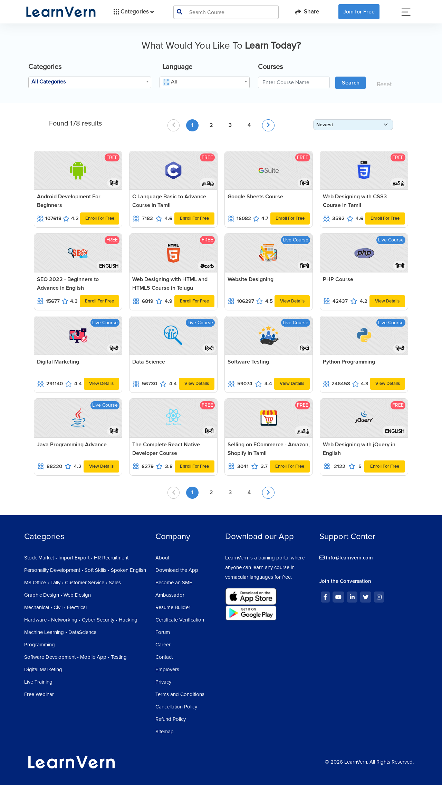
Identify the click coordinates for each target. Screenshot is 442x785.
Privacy (163, 682)
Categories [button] (133, 12)
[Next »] (268, 125)
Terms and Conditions (179, 694)
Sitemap (164, 731)
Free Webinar (39, 694)
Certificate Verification (179, 620)
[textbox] (90, 82)
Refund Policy (170, 719)
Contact (164, 657)
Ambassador (169, 595)
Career (163, 645)
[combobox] (89, 82)
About (162, 558)
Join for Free (359, 11)
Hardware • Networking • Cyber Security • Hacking (80, 620)
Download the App (176, 570)
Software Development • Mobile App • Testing (75, 657)
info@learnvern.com (346, 558)
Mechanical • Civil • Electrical (55, 607)
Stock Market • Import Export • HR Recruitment (76, 558)
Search (350, 82)
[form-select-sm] (353, 124)
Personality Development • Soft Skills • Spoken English (85, 570)
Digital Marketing (43, 669)
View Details (292, 301)
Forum (162, 632)
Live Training (38, 682)
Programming (39, 645)
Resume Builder (172, 607)
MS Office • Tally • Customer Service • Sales (72, 582)
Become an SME (173, 582)
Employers (167, 669)
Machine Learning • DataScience (60, 632)
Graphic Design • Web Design (57, 595)
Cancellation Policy (176, 707)
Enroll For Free (99, 218)
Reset (384, 84)
